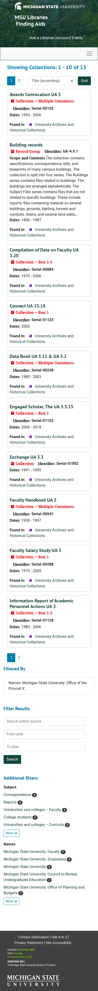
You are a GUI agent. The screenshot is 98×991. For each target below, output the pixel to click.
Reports (11, 802)
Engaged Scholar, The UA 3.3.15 (41, 407)
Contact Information (33, 937)
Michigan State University (25, 866)
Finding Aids (30, 23)
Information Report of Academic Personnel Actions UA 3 (42, 603)
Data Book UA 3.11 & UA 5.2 (38, 356)
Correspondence (18, 794)
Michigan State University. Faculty (32, 851)
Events (77, 38)
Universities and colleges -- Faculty (33, 809)
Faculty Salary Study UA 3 (35, 550)
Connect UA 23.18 (27, 306)
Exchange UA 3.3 (26, 457)
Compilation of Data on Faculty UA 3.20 (44, 253)
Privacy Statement (28, 943)
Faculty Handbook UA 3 (33, 500)
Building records (26, 145)
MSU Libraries (31, 17)
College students (18, 817)
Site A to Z (59, 937)
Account (63, 38)
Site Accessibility (58, 943)
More (11, 833)
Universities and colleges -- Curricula (34, 824)
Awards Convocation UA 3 (35, 94)
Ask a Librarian (42, 38)
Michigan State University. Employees (35, 859)
